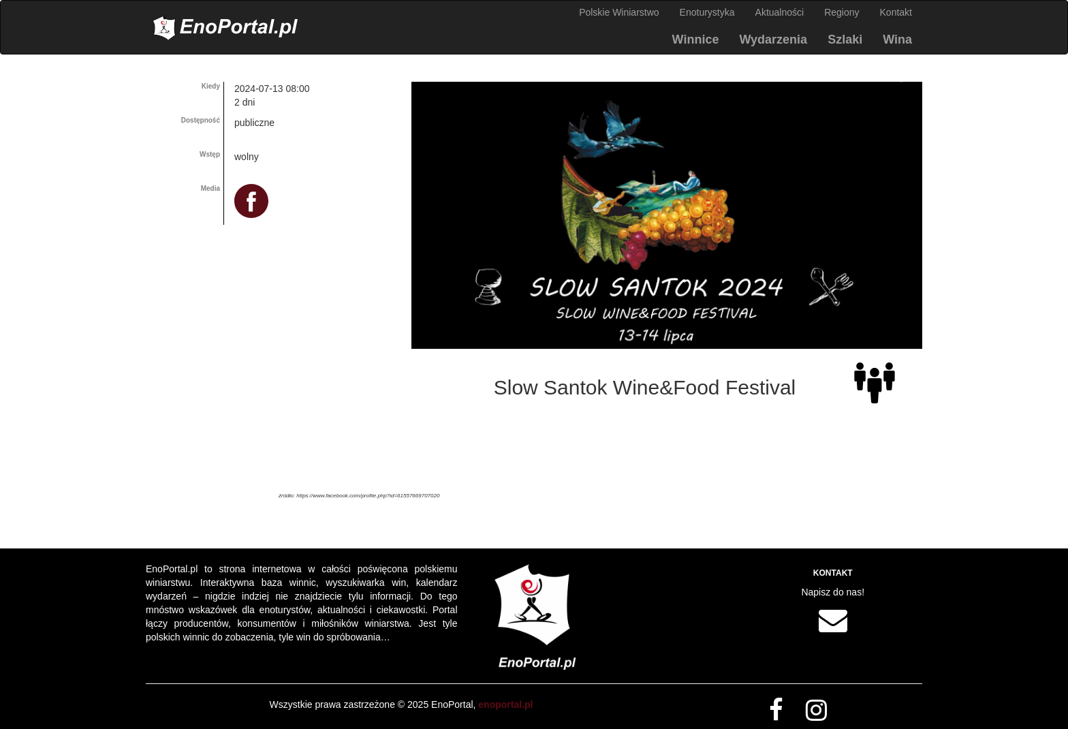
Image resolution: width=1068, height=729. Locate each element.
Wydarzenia (773, 39)
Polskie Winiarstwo (619, 12)
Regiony (841, 12)
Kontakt (896, 12)
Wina (897, 39)
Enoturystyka (707, 12)
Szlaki (845, 39)
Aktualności (779, 12)
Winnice (695, 39)
